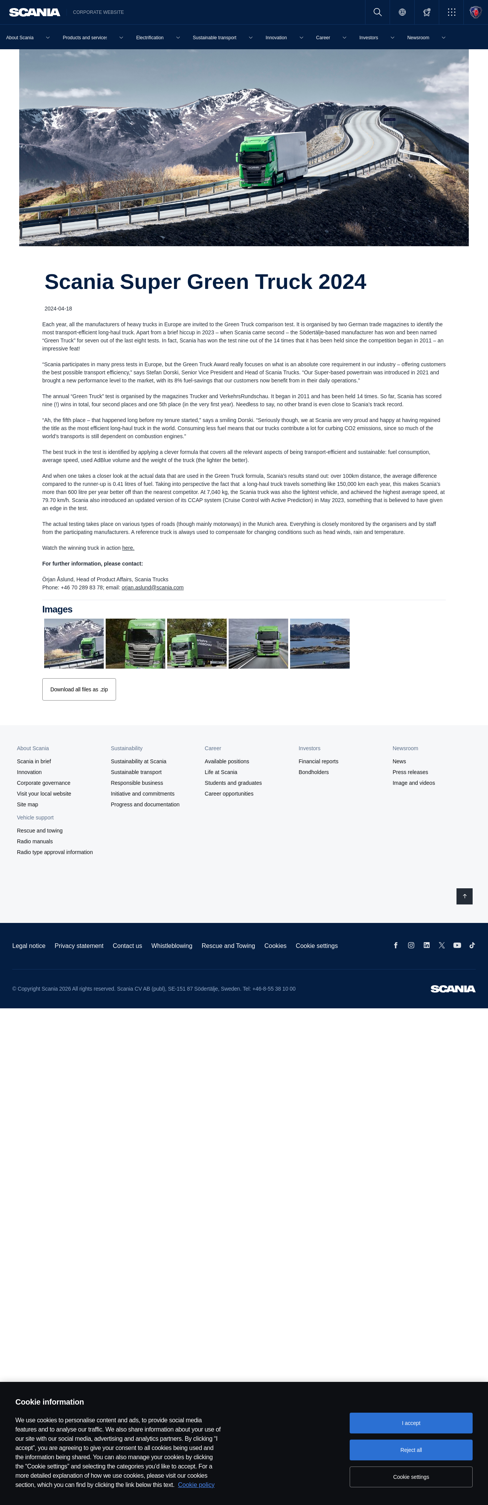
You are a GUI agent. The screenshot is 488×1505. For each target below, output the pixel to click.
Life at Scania (221, 771)
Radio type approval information (55, 851)
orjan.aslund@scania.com (153, 587)
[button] (451, 12)
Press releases (410, 771)
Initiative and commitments (142, 793)
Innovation (29, 771)
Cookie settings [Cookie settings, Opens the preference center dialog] (411, 1477)
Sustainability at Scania (138, 761)
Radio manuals (35, 841)
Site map (27, 804)
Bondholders (314, 771)
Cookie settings (317, 945)
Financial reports (319, 761)
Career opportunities (229, 793)
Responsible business (137, 782)
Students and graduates (233, 782)
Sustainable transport (136, 771)
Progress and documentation (145, 804)
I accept (411, 1423)
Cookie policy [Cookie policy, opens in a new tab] (196, 1485)
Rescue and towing (40, 830)
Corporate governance (43, 782)
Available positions (227, 761)
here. (128, 548)
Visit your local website (44, 793)
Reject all (411, 1450)
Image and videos (414, 782)
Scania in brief (34, 761)
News (399, 761)
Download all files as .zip (79, 689)
